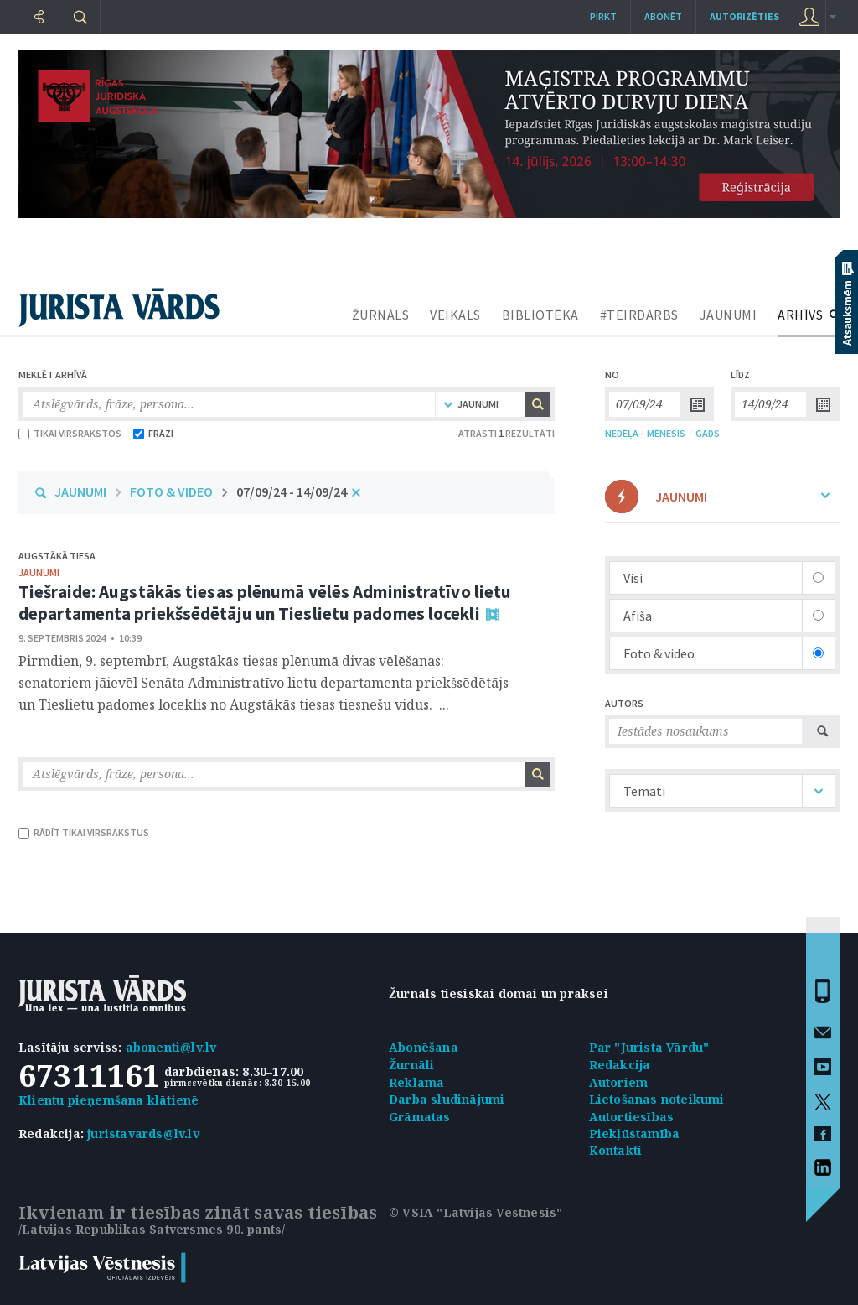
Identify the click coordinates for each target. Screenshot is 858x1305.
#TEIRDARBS (639, 314)
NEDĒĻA (621, 433)
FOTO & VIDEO (171, 491)
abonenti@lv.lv (171, 1047)
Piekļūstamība (634, 1133)
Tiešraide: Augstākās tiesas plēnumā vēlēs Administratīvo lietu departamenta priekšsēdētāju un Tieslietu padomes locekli (264, 602)
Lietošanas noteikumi (657, 1099)
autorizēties (744, 16)
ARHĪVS (800, 314)
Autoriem (619, 1082)
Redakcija (620, 1065)
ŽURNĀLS (381, 314)
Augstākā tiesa (57, 555)
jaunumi (38, 572)
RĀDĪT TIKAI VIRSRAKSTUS (83, 832)
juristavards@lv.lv (143, 1133)
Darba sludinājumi (446, 1099)
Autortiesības (632, 1117)
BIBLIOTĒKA (540, 314)
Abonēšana (423, 1047)
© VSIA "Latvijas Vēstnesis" (475, 1212)
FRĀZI (153, 433)
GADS (707, 433)
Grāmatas (420, 1117)
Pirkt (603, 16)
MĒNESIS (666, 433)
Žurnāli (411, 1065)
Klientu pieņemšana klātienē (108, 1100)
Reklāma (416, 1082)
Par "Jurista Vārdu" (649, 1047)
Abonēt (663, 16)
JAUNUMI (728, 314)
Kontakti (616, 1150)
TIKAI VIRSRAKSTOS (69, 433)
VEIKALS (455, 314)
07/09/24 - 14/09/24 (291, 491)
